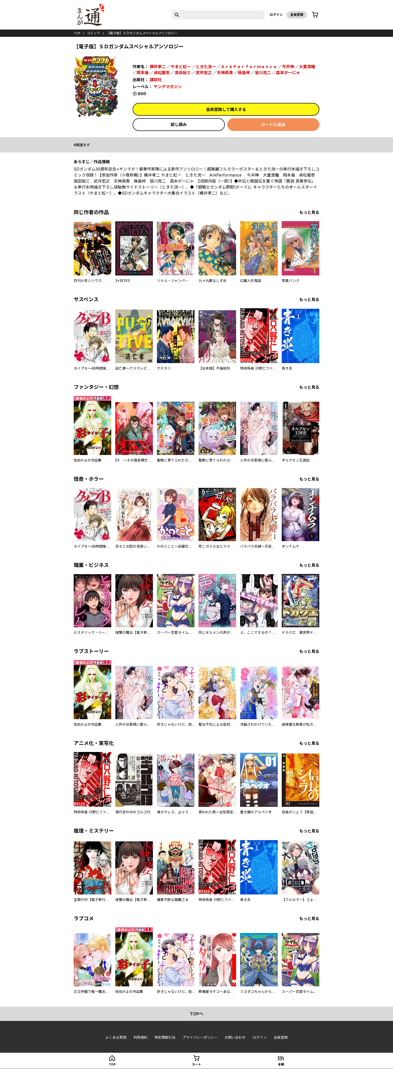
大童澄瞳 (307, 66)
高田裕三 (183, 72)
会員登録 (296, 15)
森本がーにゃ (288, 72)
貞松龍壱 (162, 72)
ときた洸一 (206, 66)
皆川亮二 (263, 72)
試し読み (179, 124)
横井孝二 (158, 66)
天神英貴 (225, 72)
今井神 (288, 66)
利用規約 (140, 1037)
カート (196, 1064)
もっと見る (309, 212)
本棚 (281, 1064)
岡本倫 (143, 72)
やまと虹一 (181, 66)
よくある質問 (115, 1037)
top (77, 33)
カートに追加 (273, 124)
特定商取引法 (164, 1037)
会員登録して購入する (226, 109)
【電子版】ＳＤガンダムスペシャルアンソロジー (142, 33)
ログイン (276, 15)
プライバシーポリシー (200, 1037)
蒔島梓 (244, 72)
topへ (197, 1013)
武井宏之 (204, 72)
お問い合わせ (235, 1037)
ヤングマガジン (168, 86)
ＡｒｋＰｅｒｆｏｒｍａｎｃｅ (249, 66)
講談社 (156, 79)
